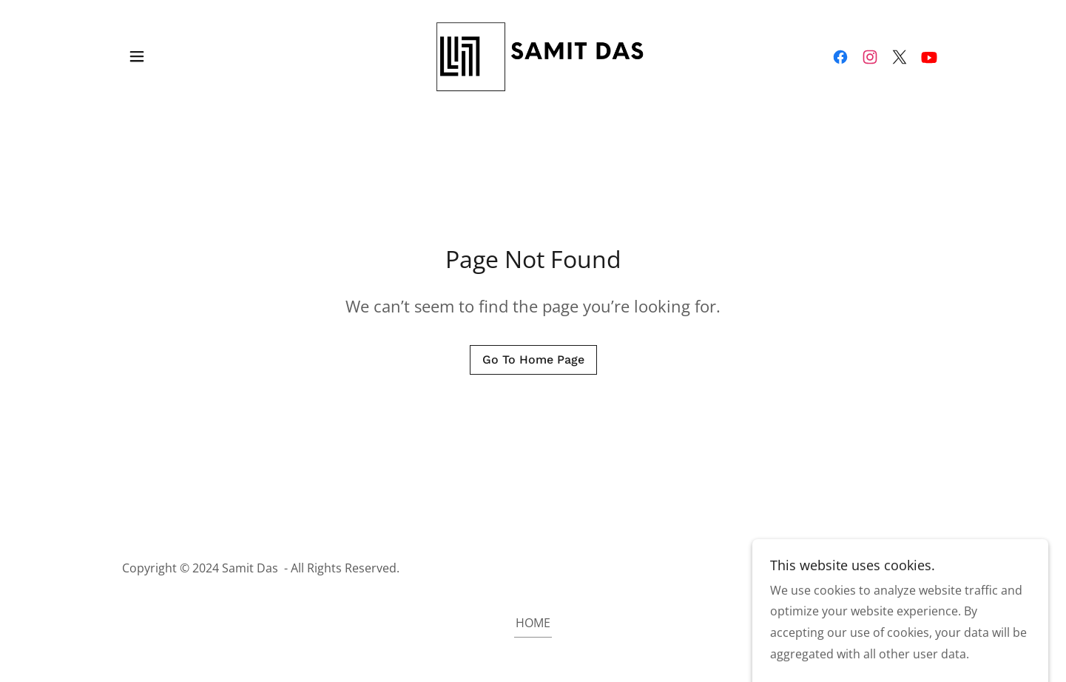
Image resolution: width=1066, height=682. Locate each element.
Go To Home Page (533, 359)
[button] (137, 56)
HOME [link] (533, 623)
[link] (533, 55)
